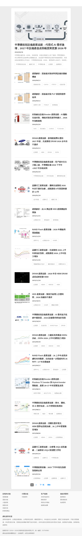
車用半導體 (37, 393)
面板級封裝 (37, 84)
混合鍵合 (43, 128)
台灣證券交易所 (28, 519)
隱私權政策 (63, 499)
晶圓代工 (45, 199)
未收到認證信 (45, 497)
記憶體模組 (59, 437)
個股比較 (5, 505)
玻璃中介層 (37, 105)
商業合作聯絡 (45, 502)
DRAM (50, 152)
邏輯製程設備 (61, 176)
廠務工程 (32, 64)
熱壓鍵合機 (57, 393)
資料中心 (36, 240)
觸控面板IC (51, 264)
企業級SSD (37, 220)
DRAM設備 (50, 176)
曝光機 (51, 414)
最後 (48, 485)
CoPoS (46, 84)
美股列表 (5, 508)
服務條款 (63, 497)
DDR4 (57, 152)
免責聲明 (63, 502)
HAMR (55, 240)
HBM (42, 152)
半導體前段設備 (21, 64)
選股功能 (5, 499)
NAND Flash (54, 325)
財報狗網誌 (6, 511)
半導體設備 (41, 64)
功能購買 (24, 497)
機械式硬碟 (54, 305)
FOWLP (46, 105)
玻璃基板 (55, 105)
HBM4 (43, 284)
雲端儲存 (47, 220)
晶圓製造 (59, 64)
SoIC (35, 128)
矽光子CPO (47, 393)
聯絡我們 (44, 499)
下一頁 (42, 485)
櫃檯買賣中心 (38, 519)
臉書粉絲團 (44, 505)
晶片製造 (36, 199)
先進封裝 (62, 84)
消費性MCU (62, 264)
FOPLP (54, 84)
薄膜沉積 (36, 414)
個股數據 (5, 497)
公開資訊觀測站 (17, 519)
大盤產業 (5, 502)
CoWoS (51, 128)
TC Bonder (60, 128)
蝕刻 (43, 414)
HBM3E (50, 284)
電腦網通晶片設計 (39, 264)
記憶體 (50, 64)
